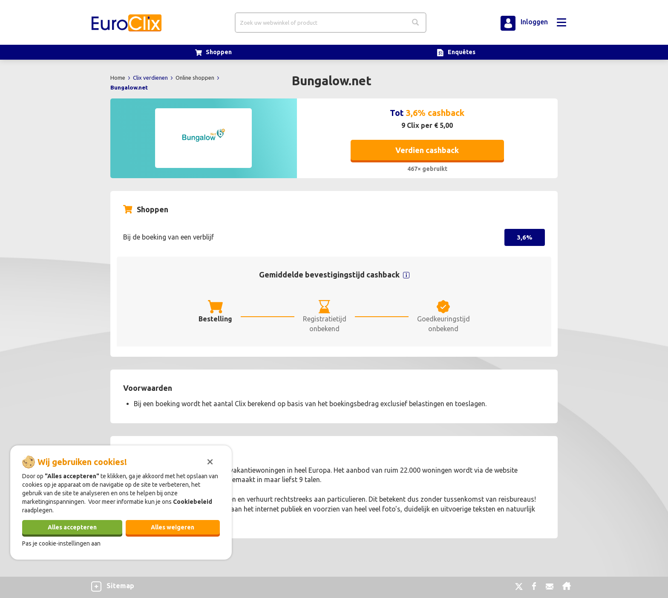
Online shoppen (196, 78)
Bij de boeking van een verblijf (168, 237)
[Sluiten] (210, 461)
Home (118, 78)
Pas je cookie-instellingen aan (61, 543)
